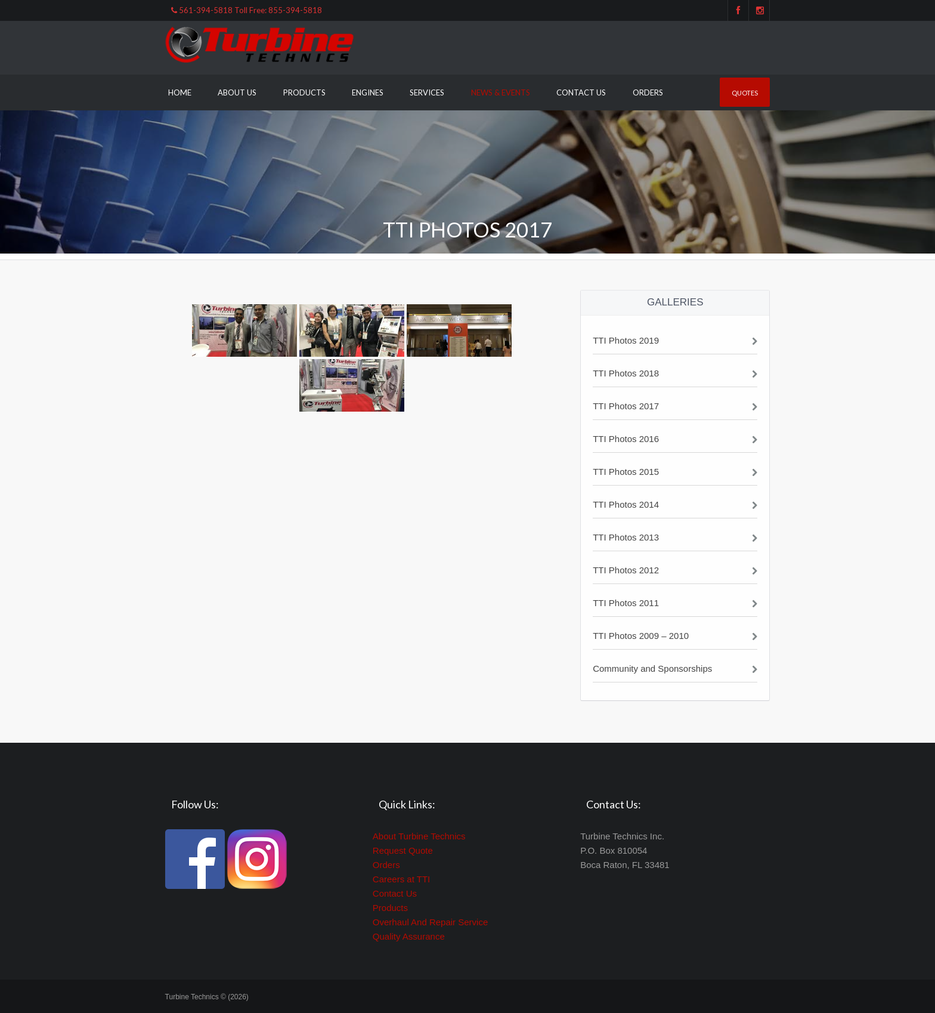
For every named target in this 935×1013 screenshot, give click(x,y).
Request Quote (403, 850)
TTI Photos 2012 (626, 570)
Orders (648, 92)
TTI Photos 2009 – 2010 (641, 636)
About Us (237, 92)
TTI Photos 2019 (626, 340)
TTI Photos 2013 (626, 537)
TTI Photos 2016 (626, 439)
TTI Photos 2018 (626, 373)
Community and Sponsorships (652, 668)
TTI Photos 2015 (626, 472)
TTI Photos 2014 (626, 504)
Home (179, 92)
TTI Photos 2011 (626, 603)
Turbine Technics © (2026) (207, 997)
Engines (367, 92)
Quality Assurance (409, 936)
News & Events (500, 92)
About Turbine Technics (419, 836)
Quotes (745, 93)
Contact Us (581, 92)
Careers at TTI (401, 879)
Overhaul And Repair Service (430, 922)
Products (304, 92)
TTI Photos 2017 (626, 406)
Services (427, 92)
